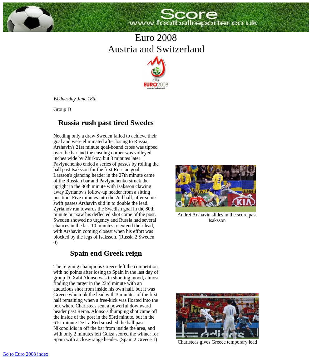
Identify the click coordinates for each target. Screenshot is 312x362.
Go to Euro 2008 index (25, 354)
